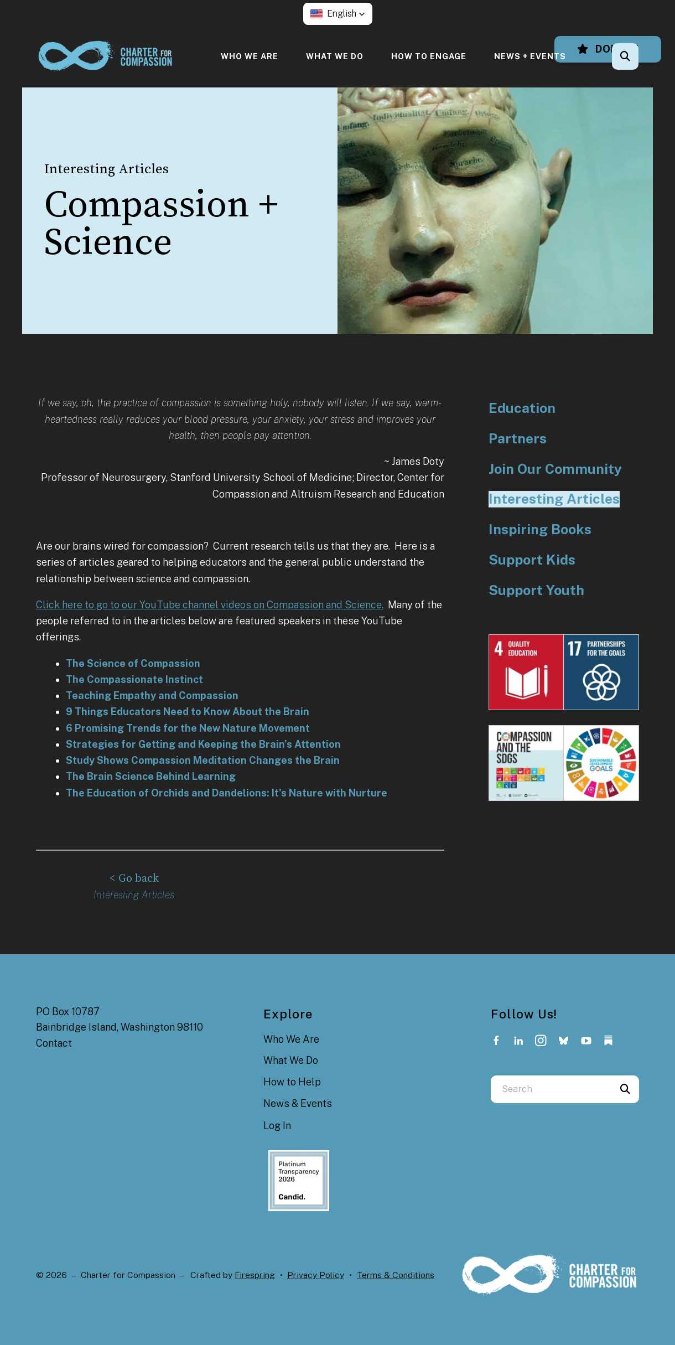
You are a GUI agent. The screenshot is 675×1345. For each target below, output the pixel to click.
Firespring (255, 1274)
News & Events (297, 1102)
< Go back (134, 878)
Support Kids (532, 560)
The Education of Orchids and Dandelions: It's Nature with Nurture (226, 793)
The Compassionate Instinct (134, 679)
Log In (277, 1124)
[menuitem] (249, 56)
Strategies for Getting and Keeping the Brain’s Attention (203, 744)
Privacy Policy (315, 1274)
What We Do (335, 56)
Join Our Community (555, 469)
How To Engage (428, 56)
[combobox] (551, 1088)
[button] (337, 14)
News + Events (530, 56)
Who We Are (249, 56)
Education (522, 408)
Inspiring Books (540, 529)
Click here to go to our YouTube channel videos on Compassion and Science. (209, 605)
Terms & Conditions (395, 1274)
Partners (518, 439)
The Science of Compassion (133, 663)
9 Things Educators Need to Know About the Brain (187, 711)
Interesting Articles (554, 499)
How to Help (292, 1081)
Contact (54, 1042)
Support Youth (536, 590)
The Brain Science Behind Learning (151, 776)
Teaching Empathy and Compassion (152, 695)
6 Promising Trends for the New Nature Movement (188, 728)
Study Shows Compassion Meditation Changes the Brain (203, 760)
